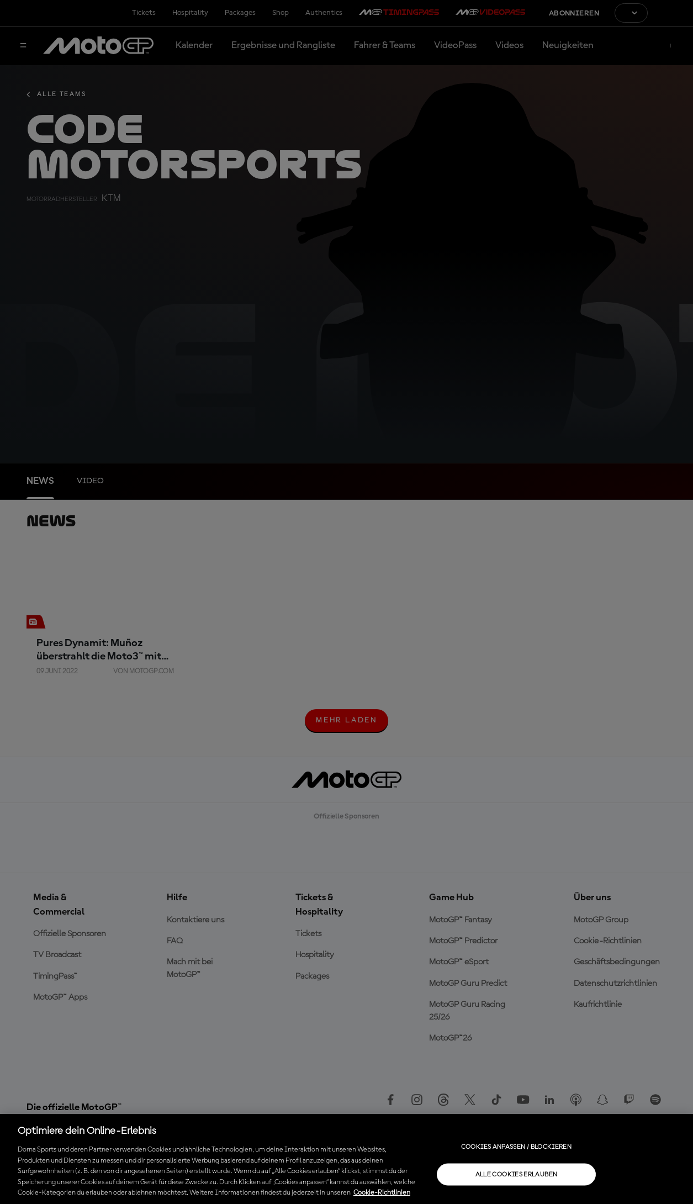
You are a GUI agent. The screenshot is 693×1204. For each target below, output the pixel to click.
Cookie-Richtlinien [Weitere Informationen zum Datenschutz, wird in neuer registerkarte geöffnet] (381, 1192)
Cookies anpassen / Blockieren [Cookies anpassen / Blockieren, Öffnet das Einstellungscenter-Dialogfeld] (516, 1146)
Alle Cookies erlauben (516, 1174)
